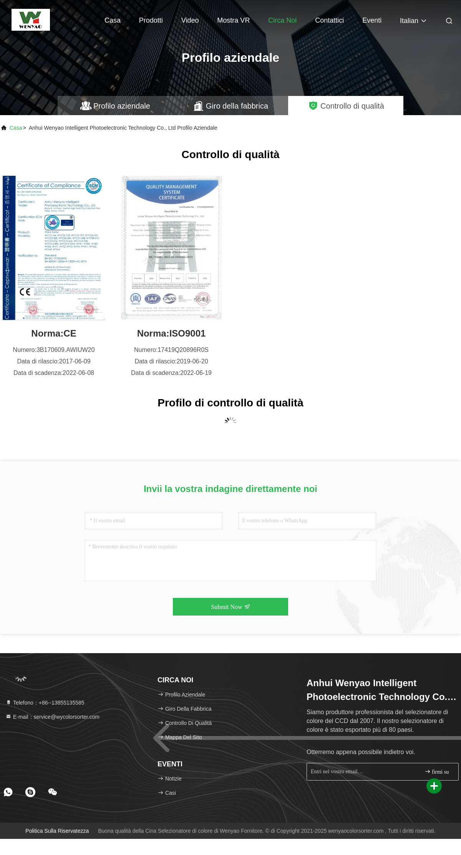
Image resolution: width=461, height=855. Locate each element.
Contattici (329, 20)
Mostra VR (233, 20)
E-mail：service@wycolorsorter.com (52, 717)
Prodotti (151, 20)
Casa (112, 20)
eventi (371, 20)
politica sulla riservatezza (57, 831)
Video (190, 20)
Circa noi (282, 20)
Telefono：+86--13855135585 (45, 703)
